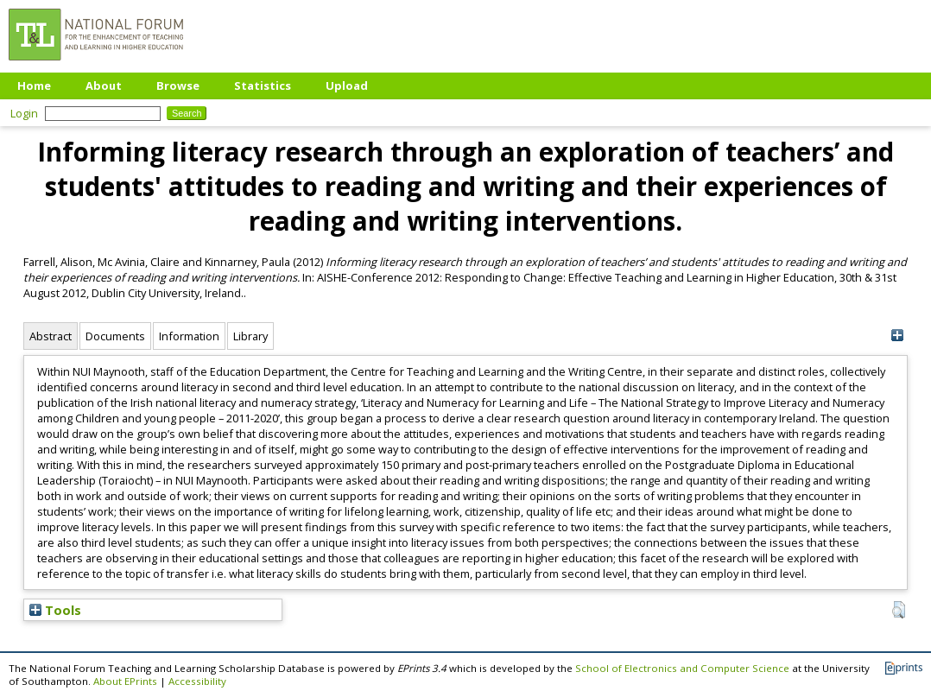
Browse (178, 85)
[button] (898, 609)
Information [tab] (189, 336)
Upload (347, 85)
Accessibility (197, 681)
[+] (896, 335)
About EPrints (125, 681)
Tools (55, 609)
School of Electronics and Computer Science (682, 668)
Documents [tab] (115, 336)
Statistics (262, 85)
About (104, 85)
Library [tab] (250, 336)
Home (34, 85)
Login (24, 113)
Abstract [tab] (50, 336)
